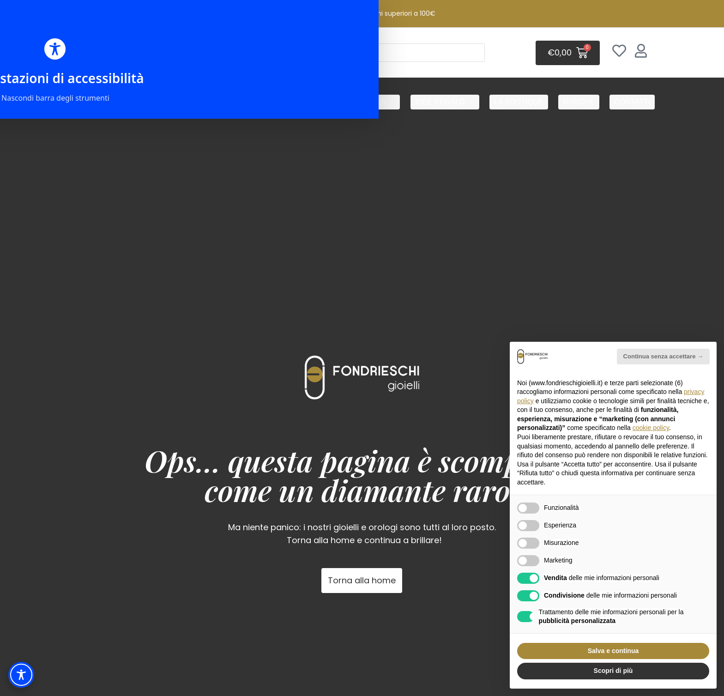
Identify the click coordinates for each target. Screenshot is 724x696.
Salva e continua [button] (613, 650)
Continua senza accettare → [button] (663, 356)
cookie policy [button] (651, 427)
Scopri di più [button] (613, 670)
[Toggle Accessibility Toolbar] (21, 675)
